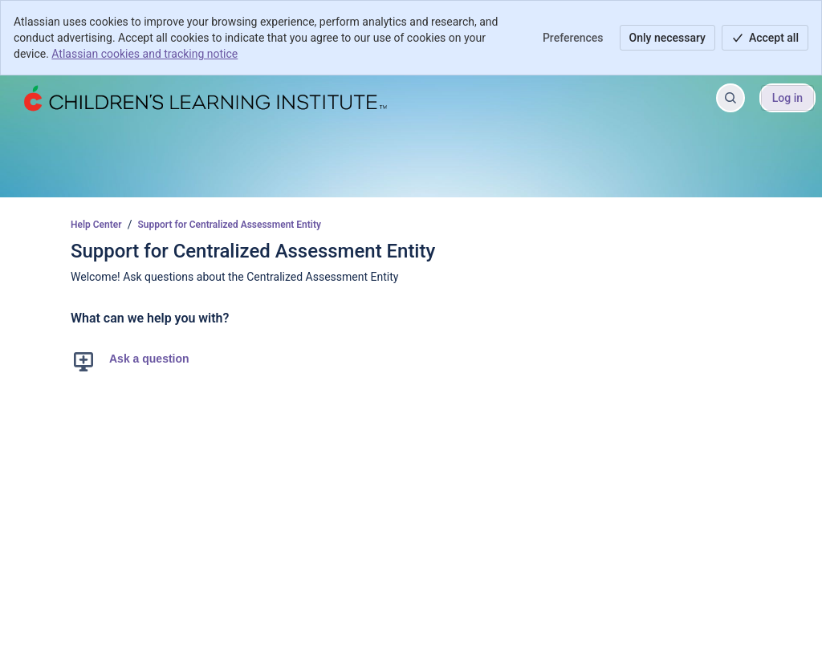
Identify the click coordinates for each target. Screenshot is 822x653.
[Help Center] (204, 98)
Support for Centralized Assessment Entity (229, 224)
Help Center (96, 224)
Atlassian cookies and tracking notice (144, 53)
